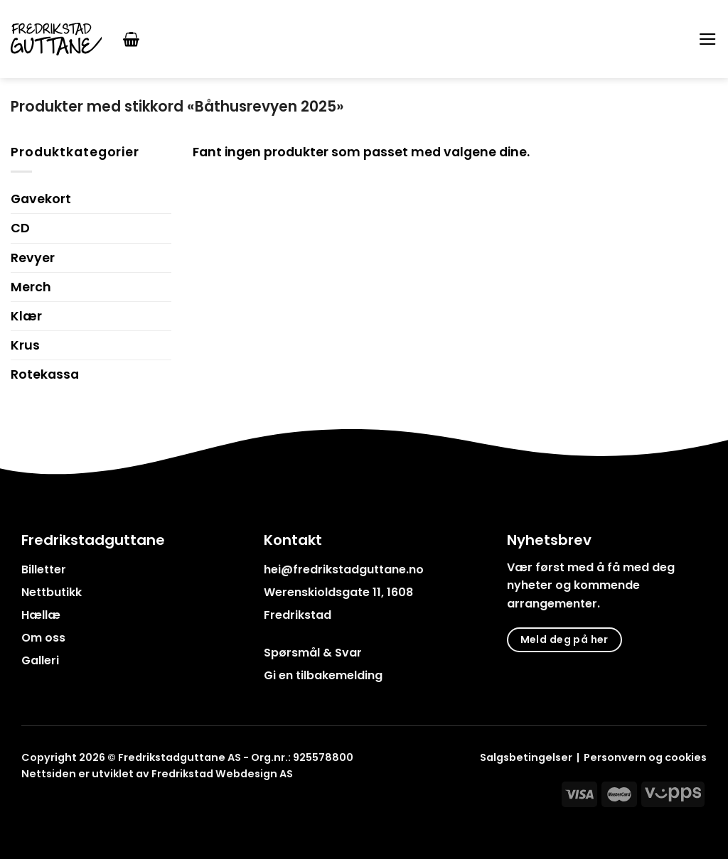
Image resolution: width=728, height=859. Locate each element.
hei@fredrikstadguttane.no (344, 569)
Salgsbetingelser (526, 757)
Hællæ (40, 615)
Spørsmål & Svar (313, 652)
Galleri (40, 660)
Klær (26, 316)
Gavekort (41, 198)
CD (20, 228)
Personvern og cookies (645, 757)
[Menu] (707, 39)
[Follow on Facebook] (30, 807)
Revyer (33, 257)
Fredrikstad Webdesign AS (222, 774)
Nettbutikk (51, 592)
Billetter (43, 569)
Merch (31, 287)
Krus (25, 345)
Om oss (43, 638)
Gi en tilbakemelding (323, 675)
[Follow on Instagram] (49, 807)
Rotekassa (45, 374)
